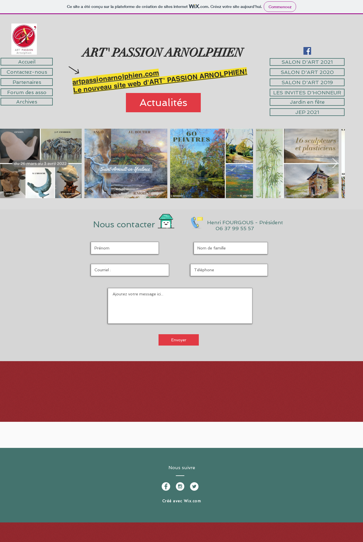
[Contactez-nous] (27, 72)
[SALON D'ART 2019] (307, 82)
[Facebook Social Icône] (307, 51)
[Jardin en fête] (307, 102)
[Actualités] (163, 102)
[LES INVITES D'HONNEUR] (307, 92)
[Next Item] (335, 163)
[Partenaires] (27, 82)
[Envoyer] (179, 340)
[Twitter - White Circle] (194, 486)
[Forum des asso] (27, 92)
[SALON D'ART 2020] (307, 72)
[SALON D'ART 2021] (307, 62)
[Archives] (27, 101)
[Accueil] (27, 61)
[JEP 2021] (307, 112)
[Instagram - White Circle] (180, 486)
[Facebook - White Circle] (166, 486)
